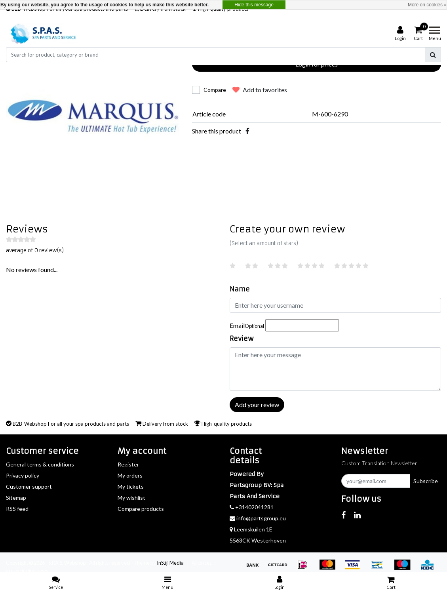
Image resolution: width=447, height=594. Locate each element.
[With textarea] (335, 369)
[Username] (335, 305)
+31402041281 (252, 507)
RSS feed (17, 508)
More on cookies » (427, 5)
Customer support (29, 486)
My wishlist (131, 497)
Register (128, 464)
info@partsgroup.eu (258, 518)
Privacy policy (22, 475)
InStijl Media (170, 563)
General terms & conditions (40, 464)
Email (247, 325)
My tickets (131, 486)
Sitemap (16, 497)
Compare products (141, 508)
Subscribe (425, 481)
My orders (130, 475)
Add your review (257, 404)
